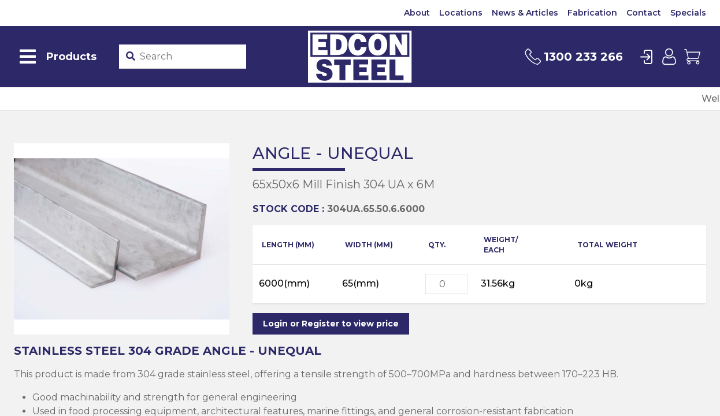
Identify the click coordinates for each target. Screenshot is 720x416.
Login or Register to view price (331, 323)
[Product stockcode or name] (191, 56)
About (417, 13)
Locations (461, 13)
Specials (688, 13)
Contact (643, 13)
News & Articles (525, 13)
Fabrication (592, 13)
